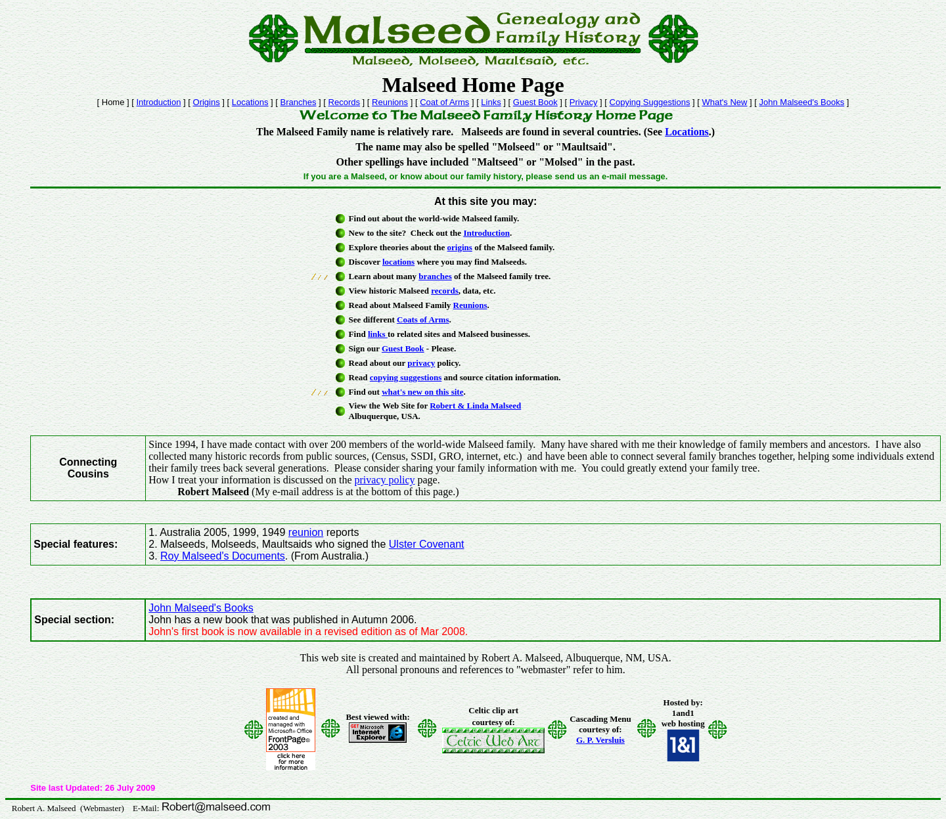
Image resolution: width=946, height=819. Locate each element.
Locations (250, 102)
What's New (725, 102)
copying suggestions (405, 377)
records (445, 291)
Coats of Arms (423, 319)
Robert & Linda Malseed (475, 405)
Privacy (584, 102)
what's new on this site (422, 392)
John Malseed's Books (802, 102)
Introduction (159, 102)
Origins (206, 102)
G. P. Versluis (600, 740)
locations (398, 262)
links (378, 334)
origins (459, 247)
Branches (299, 102)
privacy (421, 363)
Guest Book (535, 102)
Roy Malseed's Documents (222, 556)
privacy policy (385, 479)
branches (435, 276)
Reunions (390, 102)
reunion (305, 532)
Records (344, 102)
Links (491, 102)
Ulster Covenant (426, 544)
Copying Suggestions (650, 102)
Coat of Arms (444, 102)
